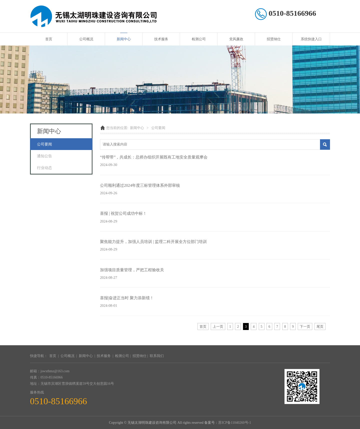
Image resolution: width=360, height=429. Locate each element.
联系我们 (157, 356)
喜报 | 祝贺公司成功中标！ (123, 213)
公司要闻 (44, 144)
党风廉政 (236, 39)
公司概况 (86, 39)
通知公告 (44, 156)
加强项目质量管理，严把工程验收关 (132, 270)
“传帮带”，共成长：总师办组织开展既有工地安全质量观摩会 (154, 157)
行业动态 (44, 168)
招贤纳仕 (274, 39)
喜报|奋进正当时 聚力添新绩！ (127, 298)
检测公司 (199, 39)
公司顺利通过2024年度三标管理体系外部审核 (140, 185)
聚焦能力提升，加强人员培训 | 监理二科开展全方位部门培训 (153, 242)
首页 (48, 39)
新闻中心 (124, 39)
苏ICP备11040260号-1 (234, 422)
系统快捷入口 (311, 39)
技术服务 (161, 39)
